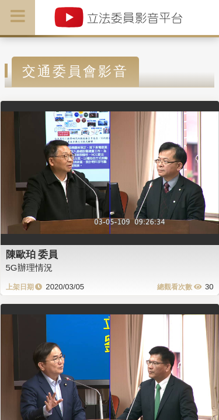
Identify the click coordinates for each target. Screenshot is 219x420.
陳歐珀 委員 (32, 254)
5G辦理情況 (29, 267)
